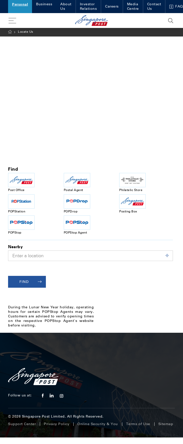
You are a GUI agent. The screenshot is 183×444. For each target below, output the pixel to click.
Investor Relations (88, 6)
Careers (112, 6)
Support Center (22, 424)
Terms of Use (138, 424)
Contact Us (154, 6)
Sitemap (165, 424)
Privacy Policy (56, 424)
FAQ (176, 6)
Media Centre (133, 6)
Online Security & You (97, 424)
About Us (66, 6)
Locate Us (25, 31)
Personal (20, 4)
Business (44, 4)
